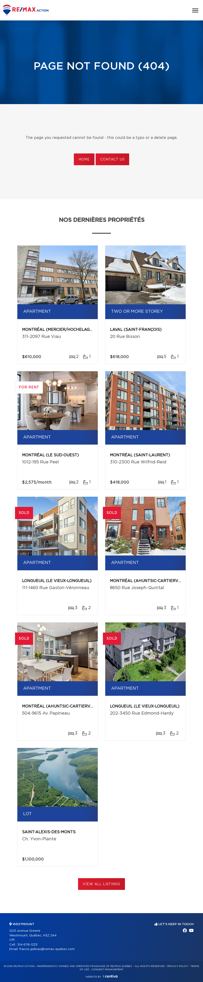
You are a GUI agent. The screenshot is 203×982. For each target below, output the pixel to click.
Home (84, 159)
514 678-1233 (27, 944)
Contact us (112, 159)
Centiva (110, 976)
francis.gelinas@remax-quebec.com (47, 949)
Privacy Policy (177, 966)
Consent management (107, 969)
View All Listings (101, 884)
